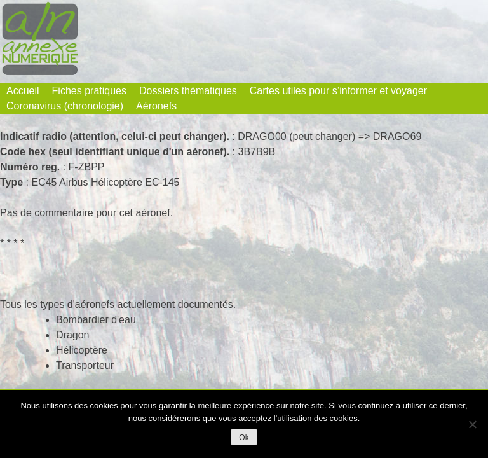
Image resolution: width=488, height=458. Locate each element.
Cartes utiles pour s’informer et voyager (338, 90)
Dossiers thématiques (188, 90)
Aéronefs (156, 106)
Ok (243, 437)
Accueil (22, 90)
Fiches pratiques (89, 90)
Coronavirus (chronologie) (64, 106)
